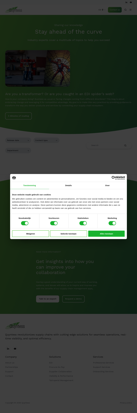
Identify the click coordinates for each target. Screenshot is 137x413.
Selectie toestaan (69, 233)
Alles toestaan (106, 233)
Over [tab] (107, 185)
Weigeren (30, 233)
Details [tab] (68, 185)
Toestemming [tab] (29, 185)
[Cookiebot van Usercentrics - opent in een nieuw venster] (113, 178)
